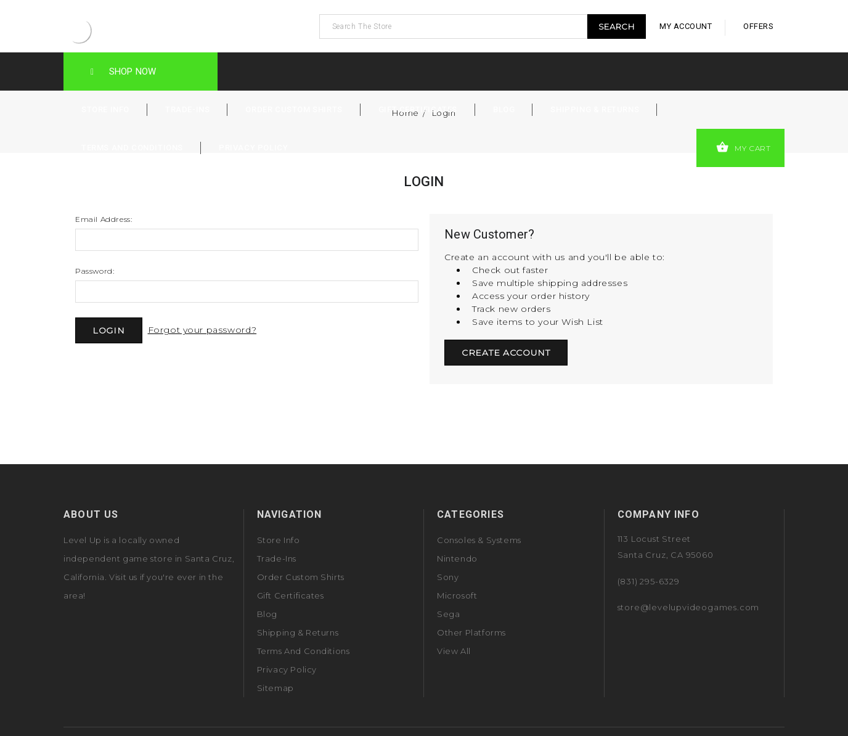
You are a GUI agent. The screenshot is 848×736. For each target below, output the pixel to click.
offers (758, 26)
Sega (448, 614)
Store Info (105, 109)
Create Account (506, 352)
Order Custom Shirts (293, 109)
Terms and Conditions (132, 147)
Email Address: (103, 219)
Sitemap (275, 688)
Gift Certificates (417, 109)
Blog (504, 109)
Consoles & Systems (479, 540)
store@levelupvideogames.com (689, 607)
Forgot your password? (202, 329)
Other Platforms (471, 632)
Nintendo (457, 558)
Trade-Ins (187, 109)
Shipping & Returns (594, 109)
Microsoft (457, 595)
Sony (448, 577)
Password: (94, 271)
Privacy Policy (253, 147)
